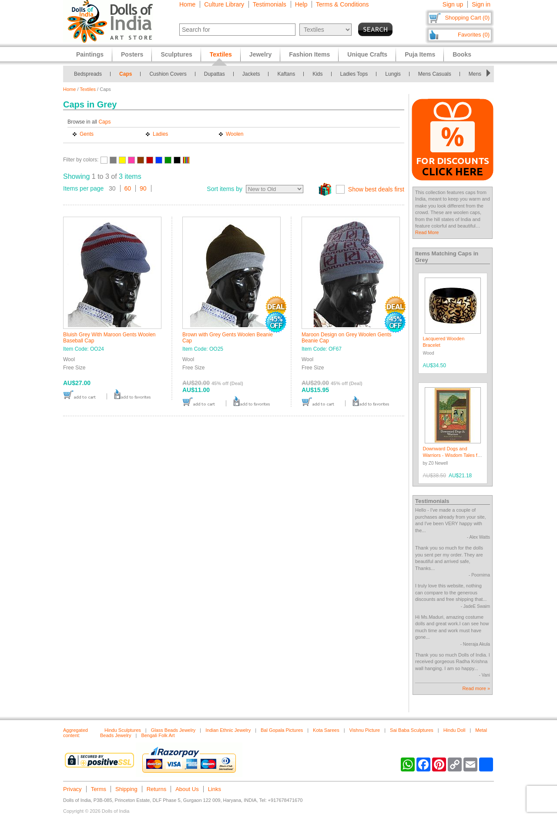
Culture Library (224, 4)
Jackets (251, 74)
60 (127, 188)
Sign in (481, 4)
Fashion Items (309, 54)
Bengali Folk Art (157, 735)
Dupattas (214, 74)
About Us (186, 789)
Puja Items (420, 54)
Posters (132, 54)
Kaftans (286, 74)
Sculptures (176, 54)
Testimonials (269, 4)
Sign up (453, 4)
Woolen (234, 134)
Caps (125, 74)
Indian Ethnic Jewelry (228, 730)
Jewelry (260, 54)
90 (143, 188)
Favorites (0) (474, 34)
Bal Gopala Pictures (282, 730)
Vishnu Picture (364, 730)
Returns (157, 789)
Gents (87, 134)
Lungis (392, 74)
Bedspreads (88, 74)
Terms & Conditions (342, 4)
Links (214, 789)
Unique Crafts (367, 54)
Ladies (160, 134)
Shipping (126, 789)
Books (462, 54)
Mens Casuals (434, 74)
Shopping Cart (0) (467, 17)
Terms (98, 789)
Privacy (72, 789)
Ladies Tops (354, 74)
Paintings (90, 54)
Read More (427, 232)
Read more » (476, 688)
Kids (317, 74)
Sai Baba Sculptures (411, 730)
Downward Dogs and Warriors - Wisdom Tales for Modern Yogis (452, 455)
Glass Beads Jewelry (173, 730)
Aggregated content (75, 732)
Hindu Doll (454, 730)
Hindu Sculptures (122, 730)
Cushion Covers (167, 74)
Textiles (88, 89)
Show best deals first (376, 189)
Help (301, 4)
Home (187, 4)
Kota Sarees (326, 730)
